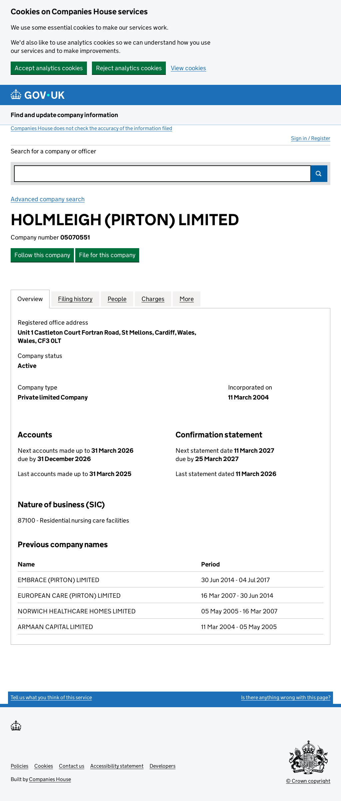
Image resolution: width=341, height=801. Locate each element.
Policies (19, 766)
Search (319, 173)
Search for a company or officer (53, 151)
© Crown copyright (308, 781)
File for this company (107, 255)
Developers (162, 766)
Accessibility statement (117, 766)
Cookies (43, 766)
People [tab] (117, 299)
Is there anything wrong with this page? (285, 697)
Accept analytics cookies (49, 68)
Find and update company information (64, 115)
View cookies (188, 68)
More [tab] (186, 299)
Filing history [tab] (75, 299)
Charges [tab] (153, 299)
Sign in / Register (310, 138)
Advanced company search (48, 199)
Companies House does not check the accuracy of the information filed (91, 128)
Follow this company (42, 255)
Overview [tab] (30, 299)
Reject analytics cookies (129, 68)
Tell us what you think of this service (51, 697)
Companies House (50, 779)
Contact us (71, 766)
